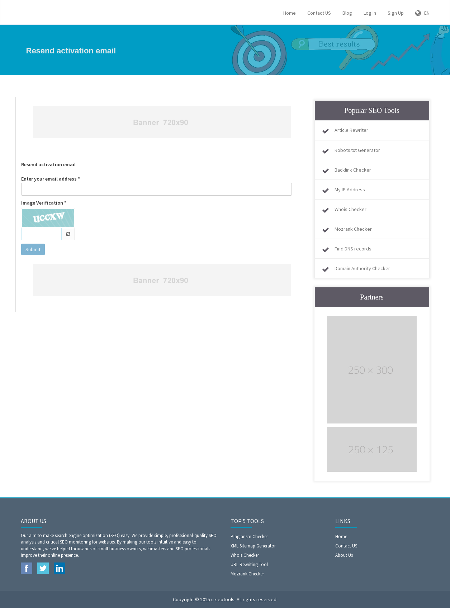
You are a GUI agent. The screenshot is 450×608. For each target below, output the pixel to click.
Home (289, 13)
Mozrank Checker (353, 229)
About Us (344, 555)
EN (422, 13)
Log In (370, 13)
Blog (347, 13)
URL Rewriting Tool (249, 564)
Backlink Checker (353, 170)
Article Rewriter (351, 130)
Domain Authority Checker (362, 268)
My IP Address (350, 189)
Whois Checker (350, 209)
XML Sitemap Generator (253, 546)
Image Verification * (43, 203)
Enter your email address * (156, 186)
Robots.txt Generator (357, 150)
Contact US (319, 13)
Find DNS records (353, 248)
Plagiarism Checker (249, 536)
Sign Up (396, 13)
